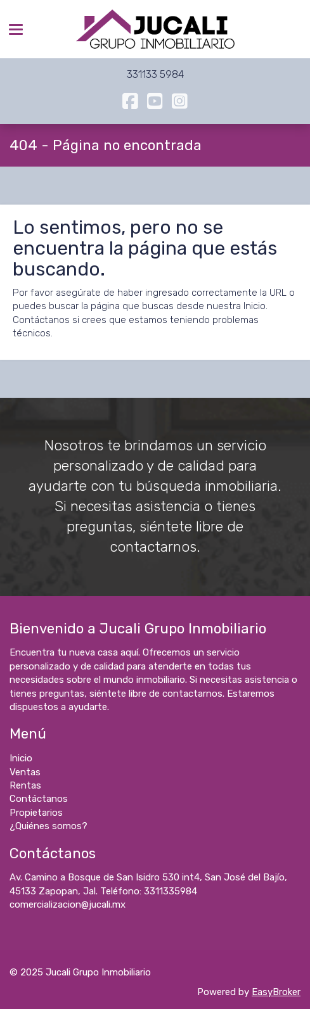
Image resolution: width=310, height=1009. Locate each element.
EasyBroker (276, 992)
